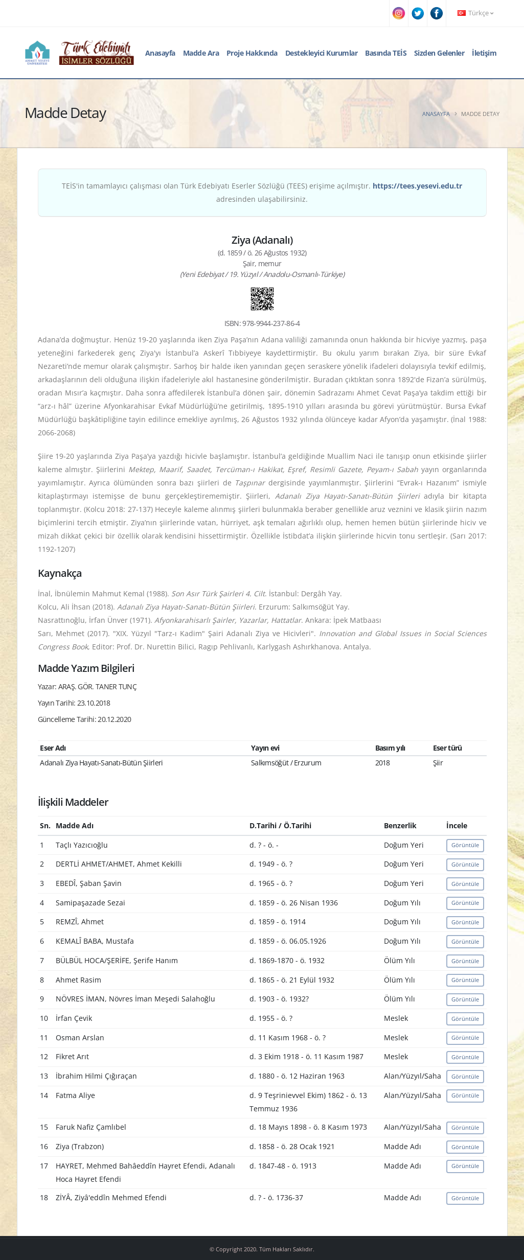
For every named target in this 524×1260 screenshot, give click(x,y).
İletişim (484, 53)
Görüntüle (465, 845)
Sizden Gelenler (439, 53)
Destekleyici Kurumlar (321, 53)
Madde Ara (201, 53)
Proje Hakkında (252, 53)
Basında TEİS (385, 53)
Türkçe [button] (475, 13)
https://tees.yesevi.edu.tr (417, 186)
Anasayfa (160, 53)
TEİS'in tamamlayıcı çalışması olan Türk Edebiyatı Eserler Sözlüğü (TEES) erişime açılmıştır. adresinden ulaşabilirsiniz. (262, 192)
